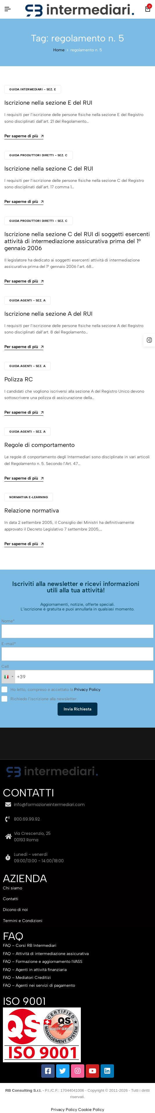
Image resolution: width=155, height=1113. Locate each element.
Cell (5, 666)
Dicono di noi (15, 909)
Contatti (10, 898)
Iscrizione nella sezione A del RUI (48, 313)
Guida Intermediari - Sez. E (32, 89)
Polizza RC (18, 379)
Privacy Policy (87, 689)
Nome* (8, 621)
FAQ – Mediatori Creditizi (27, 977)
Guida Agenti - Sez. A (27, 300)
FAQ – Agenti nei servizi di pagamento (39, 985)
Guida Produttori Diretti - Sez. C (38, 155)
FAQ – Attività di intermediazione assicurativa (46, 953)
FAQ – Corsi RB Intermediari (29, 945)
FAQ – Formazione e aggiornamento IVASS (42, 961)
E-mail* (8, 643)
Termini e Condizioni (22, 920)
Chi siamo (12, 888)
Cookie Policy (91, 1109)
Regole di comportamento (39, 444)
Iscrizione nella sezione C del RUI (48, 168)
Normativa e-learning (28, 497)
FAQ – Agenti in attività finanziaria (35, 969)
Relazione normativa (31, 510)
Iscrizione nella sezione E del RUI (48, 102)
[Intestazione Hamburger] (7, 9)
